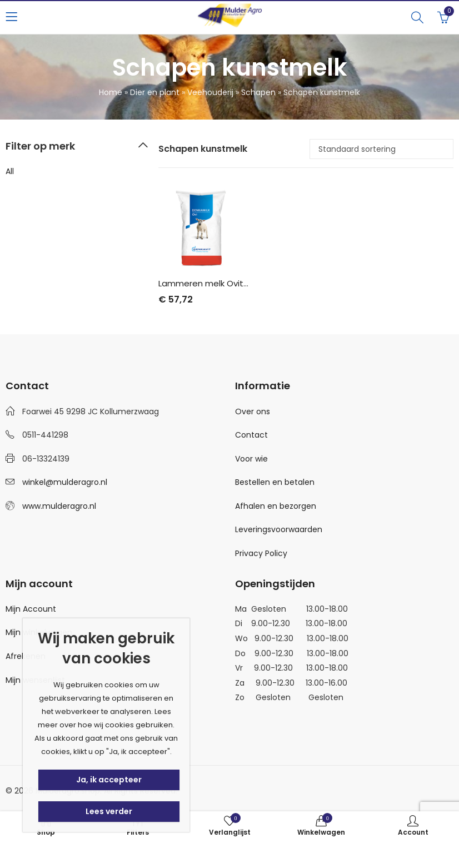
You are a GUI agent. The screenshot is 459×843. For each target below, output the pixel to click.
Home (110, 92)
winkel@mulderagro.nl (64, 482)
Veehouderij (210, 92)
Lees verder (109, 811)
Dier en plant (154, 92)
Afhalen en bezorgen (275, 506)
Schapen (258, 92)
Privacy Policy (261, 553)
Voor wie (251, 458)
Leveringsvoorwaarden (278, 529)
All (10, 171)
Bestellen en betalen (275, 482)
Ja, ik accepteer (109, 779)
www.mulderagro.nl (59, 506)
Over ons (252, 411)
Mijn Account (31, 608)
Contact (251, 434)
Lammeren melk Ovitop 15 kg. (218, 283)
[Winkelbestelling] (381, 149)
